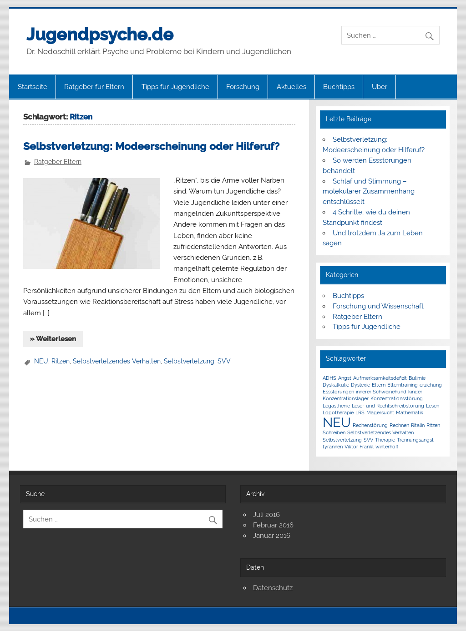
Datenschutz (273, 588)
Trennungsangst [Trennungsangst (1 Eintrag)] (415, 439)
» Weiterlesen (53, 339)
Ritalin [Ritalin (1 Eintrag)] (418, 425)
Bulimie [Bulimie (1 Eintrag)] (417, 378)
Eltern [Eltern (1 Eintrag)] (378, 385)
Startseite (32, 87)
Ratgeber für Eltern (94, 87)
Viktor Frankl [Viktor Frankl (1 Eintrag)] (359, 446)
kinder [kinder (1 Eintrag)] (415, 391)
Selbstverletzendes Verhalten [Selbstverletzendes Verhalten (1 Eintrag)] (380, 432)
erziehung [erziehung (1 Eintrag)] (431, 385)
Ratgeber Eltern (57, 161)
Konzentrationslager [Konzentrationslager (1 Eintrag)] (346, 398)
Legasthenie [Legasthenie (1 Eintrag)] (336, 405)
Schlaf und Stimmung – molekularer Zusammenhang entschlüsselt (369, 191)
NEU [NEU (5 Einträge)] (337, 422)
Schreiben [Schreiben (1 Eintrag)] (334, 432)
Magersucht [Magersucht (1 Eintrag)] (380, 412)
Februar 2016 (273, 525)
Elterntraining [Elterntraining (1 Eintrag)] (402, 385)
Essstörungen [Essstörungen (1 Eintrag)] (338, 391)
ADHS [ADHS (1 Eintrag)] (329, 378)
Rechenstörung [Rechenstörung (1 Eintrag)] (370, 425)
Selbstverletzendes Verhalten (117, 361)
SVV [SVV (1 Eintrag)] (368, 439)
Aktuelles (291, 87)
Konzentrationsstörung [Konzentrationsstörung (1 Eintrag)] (396, 398)
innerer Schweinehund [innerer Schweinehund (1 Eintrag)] (381, 391)
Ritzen (60, 361)
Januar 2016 (271, 536)
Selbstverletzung (189, 361)
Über (379, 87)
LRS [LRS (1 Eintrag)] (360, 412)
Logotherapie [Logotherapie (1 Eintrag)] (338, 412)
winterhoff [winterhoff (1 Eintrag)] (386, 446)
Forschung (242, 87)
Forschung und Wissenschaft (378, 306)
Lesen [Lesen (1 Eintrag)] (432, 405)
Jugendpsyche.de (99, 34)
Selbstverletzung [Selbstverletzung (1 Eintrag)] (342, 439)
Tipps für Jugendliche (175, 87)
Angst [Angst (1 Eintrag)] (344, 378)
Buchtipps (339, 87)
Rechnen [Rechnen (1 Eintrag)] (399, 425)
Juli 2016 (266, 515)
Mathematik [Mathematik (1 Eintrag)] (409, 412)
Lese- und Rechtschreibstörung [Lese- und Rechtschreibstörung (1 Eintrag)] (388, 405)
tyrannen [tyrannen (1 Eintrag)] (333, 446)
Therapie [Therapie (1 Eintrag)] (385, 439)
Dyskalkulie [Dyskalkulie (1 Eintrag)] (336, 385)
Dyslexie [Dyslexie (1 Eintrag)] (360, 385)
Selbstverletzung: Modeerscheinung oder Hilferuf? (151, 146)
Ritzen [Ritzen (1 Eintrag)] (433, 425)
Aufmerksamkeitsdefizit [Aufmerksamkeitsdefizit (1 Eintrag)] (380, 378)
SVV (224, 361)
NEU (41, 361)
